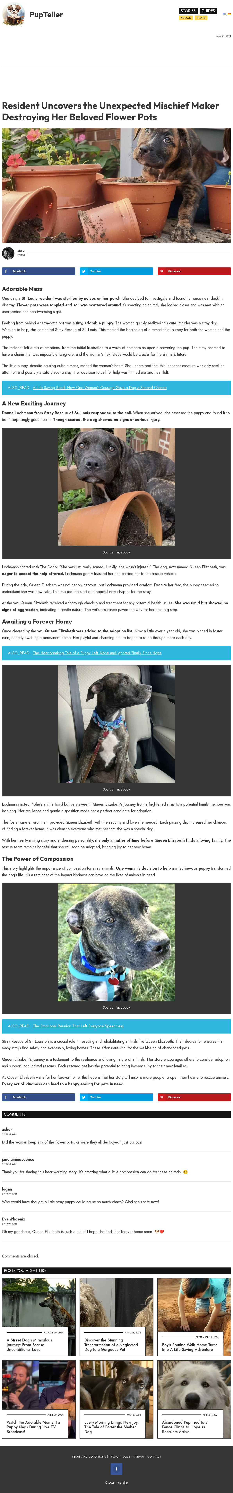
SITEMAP (139, 1456)
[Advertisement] (116, 67)
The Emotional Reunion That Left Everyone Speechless (78, 1026)
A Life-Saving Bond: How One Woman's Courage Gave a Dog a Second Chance (100, 388)
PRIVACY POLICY (119, 1456)
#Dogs (186, 18)
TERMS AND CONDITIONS (89, 1456)
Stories (188, 11)
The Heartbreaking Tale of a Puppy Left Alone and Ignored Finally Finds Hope (97, 653)
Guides (208, 11)
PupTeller (46, 14)
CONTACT (154, 1456)
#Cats (201, 18)
